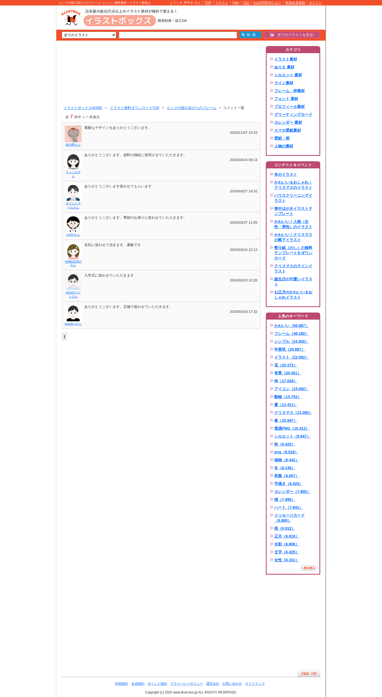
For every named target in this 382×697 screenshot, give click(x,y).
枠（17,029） (285, 381)
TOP (208, 3)
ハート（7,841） (288, 507)
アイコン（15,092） (291, 389)
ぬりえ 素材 (284, 67)
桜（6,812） (284, 528)
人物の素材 (283, 146)
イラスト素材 (285, 59)
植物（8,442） (286, 460)
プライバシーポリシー (186, 684)
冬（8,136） (284, 468)
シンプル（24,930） (291, 341)
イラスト (221, 3)
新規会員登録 (295, 3)
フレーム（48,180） (291, 333)
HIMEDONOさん (73, 263)
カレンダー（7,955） (292, 491)
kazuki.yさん (73, 323)
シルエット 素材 (288, 75)
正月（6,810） (286, 536)
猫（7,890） (284, 499)
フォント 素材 (286, 98)
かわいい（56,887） (291, 325)
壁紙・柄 (281, 138)
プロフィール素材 (289, 106)
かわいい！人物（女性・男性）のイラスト (293, 224)
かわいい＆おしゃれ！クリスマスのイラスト (293, 185)
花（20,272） (285, 365)
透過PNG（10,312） (291, 428)
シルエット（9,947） (292, 436)
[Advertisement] (30, 90)
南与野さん (73, 144)
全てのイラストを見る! (292, 35)
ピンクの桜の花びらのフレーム (192, 108)
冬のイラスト (285, 174)
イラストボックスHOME (82, 108)
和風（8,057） (286, 476)
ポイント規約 (157, 684)
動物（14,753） (287, 397)
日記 (246, 3)
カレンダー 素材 (288, 122)
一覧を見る (308, 567)
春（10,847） (285, 420)
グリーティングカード (293, 114)
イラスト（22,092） (291, 357)
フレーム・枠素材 (289, 91)
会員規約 (137, 684)
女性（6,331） (286, 560)
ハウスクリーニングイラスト (293, 198)
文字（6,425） (286, 552)
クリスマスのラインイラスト (293, 268)
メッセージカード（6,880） (289, 518)
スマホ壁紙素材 (287, 130)
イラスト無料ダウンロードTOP (135, 108)
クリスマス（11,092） (293, 412)
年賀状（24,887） (289, 349)
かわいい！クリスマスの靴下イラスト (293, 237)
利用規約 (121, 684)
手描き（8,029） (288, 483)
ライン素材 (283, 83)
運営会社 (212, 684)
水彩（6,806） (286, 544)
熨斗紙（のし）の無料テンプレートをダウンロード (293, 253)
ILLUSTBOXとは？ (267, 3)
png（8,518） (286, 452)
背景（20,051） (287, 373)
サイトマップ (255, 684)
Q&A (235, 3)
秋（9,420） (284, 444)
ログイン (315, 3)
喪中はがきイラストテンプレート (293, 211)
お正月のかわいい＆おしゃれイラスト (293, 294)
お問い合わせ (232, 684)
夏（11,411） (285, 404)
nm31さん (73, 234)
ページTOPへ (309, 673)
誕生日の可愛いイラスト (293, 281)
